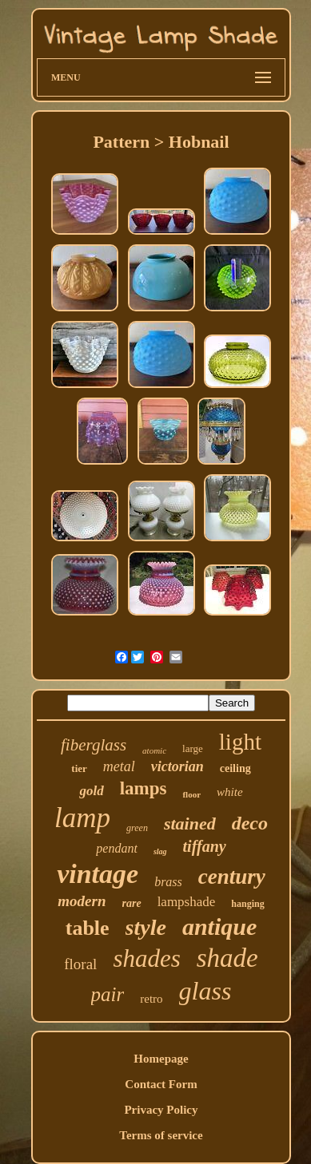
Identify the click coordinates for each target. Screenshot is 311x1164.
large (192, 748)
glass (205, 990)
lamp (82, 817)
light (240, 741)
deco (250, 823)
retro (151, 998)
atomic (154, 750)
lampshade (186, 901)
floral (80, 964)
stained (190, 823)
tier (78, 768)
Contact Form (161, 1084)
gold (91, 790)
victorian (177, 766)
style (146, 927)
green (137, 827)
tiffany (204, 846)
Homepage (161, 1058)
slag (160, 851)
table (88, 928)
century (231, 877)
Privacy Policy (160, 1109)
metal (119, 766)
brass (168, 882)
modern (82, 901)
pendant (117, 848)
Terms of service (160, 1135)
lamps (143, 788)
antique (219, 926)
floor (191, 794)
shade (227, 958)
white (230, 792)
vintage (97, 874)
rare (132, 903)
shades (146, 958)
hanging (247, 903)
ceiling (235, 768)
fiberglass (93, 744)
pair (108, 994)
